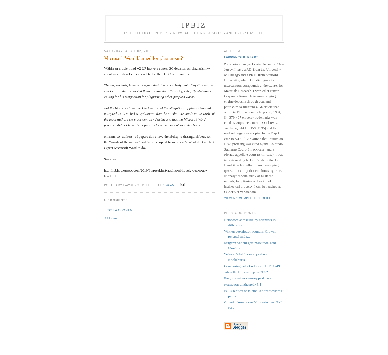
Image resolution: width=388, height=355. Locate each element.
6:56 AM (169, 185)
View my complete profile (247, 198)
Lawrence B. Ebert (241, 57)
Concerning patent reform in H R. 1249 (252, 266)
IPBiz (194, 25)
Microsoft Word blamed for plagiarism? (143, 58)
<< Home (111, 218)
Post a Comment (120, 210)
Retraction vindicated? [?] (242, 284)
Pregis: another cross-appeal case (247, 278)
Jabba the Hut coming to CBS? (246, 272)
